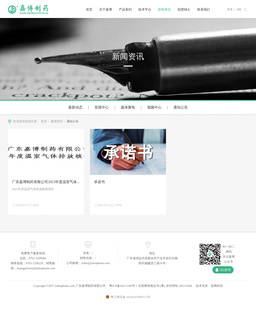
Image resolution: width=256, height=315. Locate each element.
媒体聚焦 (128, 107)
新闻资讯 (164, 9)
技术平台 (144, 9)
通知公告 (180, 107)
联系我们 (203, 9)
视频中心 (154, 107)
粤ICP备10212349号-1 (123, 285)
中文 (230, 9)
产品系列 (125, 9)
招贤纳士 (184, 9)
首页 (89, 9)
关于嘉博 (105, 9)
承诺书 (99, 182)
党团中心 (101, 107)
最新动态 (75, 107)
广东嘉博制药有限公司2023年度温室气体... (46, 182)
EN (239, 9)
